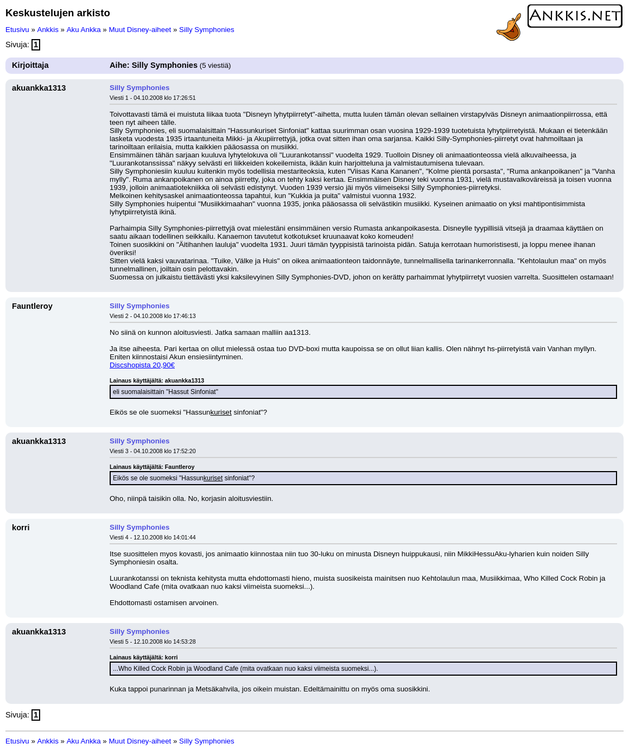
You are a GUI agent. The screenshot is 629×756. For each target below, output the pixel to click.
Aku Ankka (84, 30)
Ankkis (48, 30)
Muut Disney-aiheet (140, 30)
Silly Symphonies (206, 30)
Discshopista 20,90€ (142, 365)
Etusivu (17, 30)
